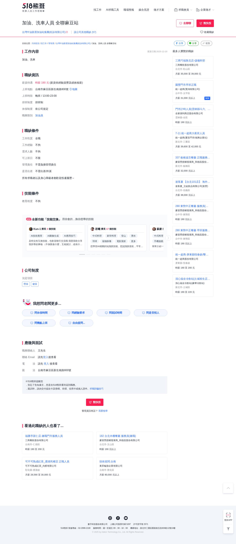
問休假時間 (41, 312)
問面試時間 (115, 312)
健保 (34, 284)
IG (110, 518)
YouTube (126, 518)
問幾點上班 (41, 322)
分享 (179, 43)
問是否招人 (152, 312)
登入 (45, 357)
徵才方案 (159, 10)
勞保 (26, 284)
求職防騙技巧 (96, 388)
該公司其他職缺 (85, 32)
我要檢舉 (103, 410)
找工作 (97, 10)
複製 (206, 43)
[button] (82, 254)
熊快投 (207, 23)
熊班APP (228, 520)
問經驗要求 (78, 312)
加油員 (39, 115)
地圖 (74, 89)
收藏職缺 (209, 32)
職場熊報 (129, 10)
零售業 (51, 43)
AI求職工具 (112, 10)
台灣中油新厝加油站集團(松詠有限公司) (73, 43)
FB (118, 518)
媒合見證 (144, 10)
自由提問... (78, 322)
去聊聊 (187, 23)
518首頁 (35, 43)
